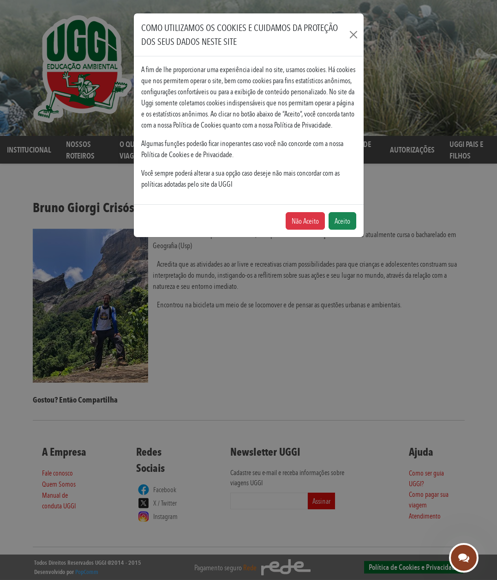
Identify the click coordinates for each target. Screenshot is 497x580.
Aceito (342, 221)
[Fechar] (353, 34)
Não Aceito (305, 221)
